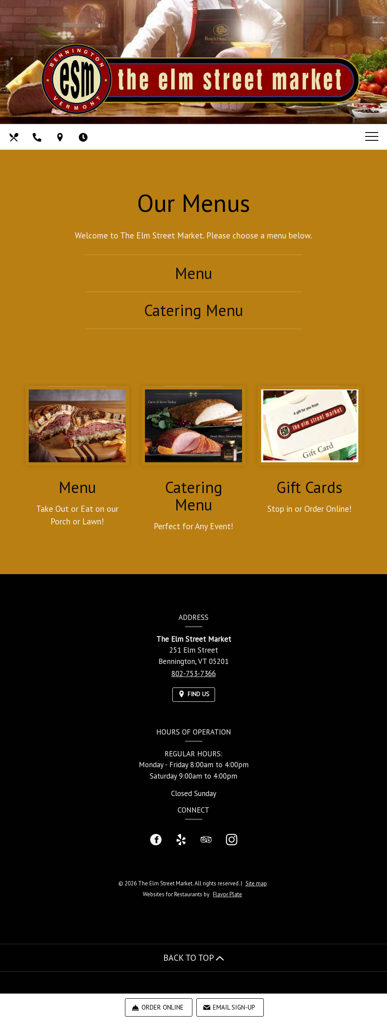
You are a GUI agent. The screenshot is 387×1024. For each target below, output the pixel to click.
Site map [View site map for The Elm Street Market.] (256, 883)
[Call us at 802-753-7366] (37, 136)
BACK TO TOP (193, 957)
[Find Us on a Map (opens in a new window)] (60, 136)
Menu (193, 273)
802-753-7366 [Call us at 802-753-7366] (194, 673)
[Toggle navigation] (372, 136)
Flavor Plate (227, 894)
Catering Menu (193, 310)
